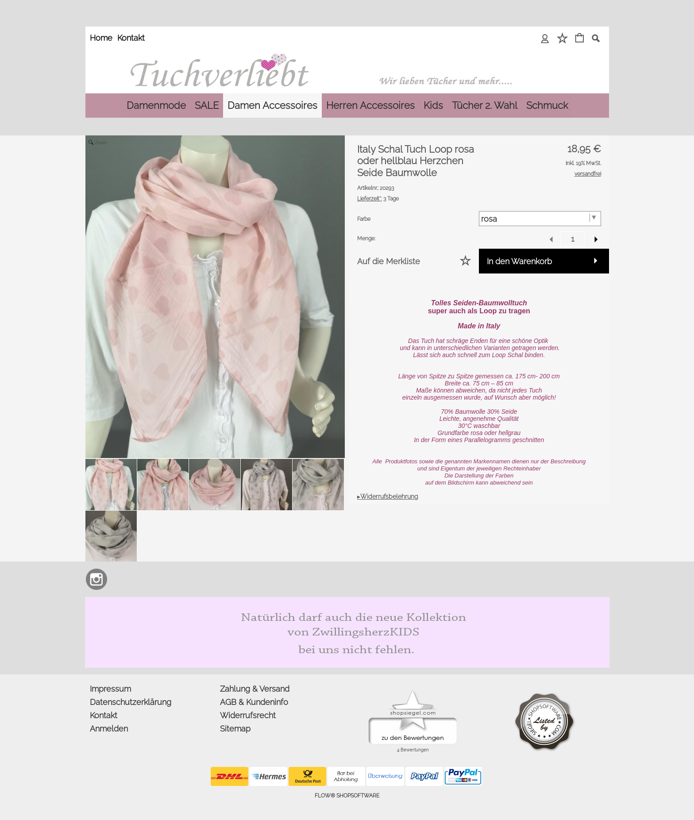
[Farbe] (539, 219)
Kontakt (131, 37)
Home (101, 37)
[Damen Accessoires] (272, 105)
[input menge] (572, 238)
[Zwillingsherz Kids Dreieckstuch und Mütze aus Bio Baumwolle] (347, 600)
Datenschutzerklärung (130, 702)
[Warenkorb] (579, 38)
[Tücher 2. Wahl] (484, 105)
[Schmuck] (547, 105)
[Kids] (433, 105)
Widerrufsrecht (248, 715)
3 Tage (378, 199)
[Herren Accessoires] (370, 105)
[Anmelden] (545, 38)
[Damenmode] (156, 105)
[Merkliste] (562, 38)
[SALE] (206, 105)
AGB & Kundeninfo (254, 702)
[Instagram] (96, 579)
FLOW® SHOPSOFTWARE (347, 796)
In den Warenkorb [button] (519, 261)
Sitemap (235, 728)
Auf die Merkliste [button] (388, 261)
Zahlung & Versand (254, 688)
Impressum (110, 688)
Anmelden (109, 728)
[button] (595, 38)
